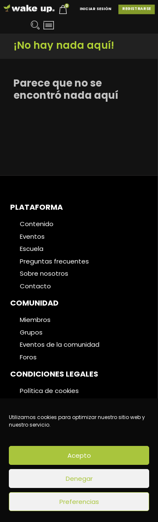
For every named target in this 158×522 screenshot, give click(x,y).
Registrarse (136, 8)
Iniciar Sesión (95, 8)
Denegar (79, 478)
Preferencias (79, 501)
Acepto (79, 455)
